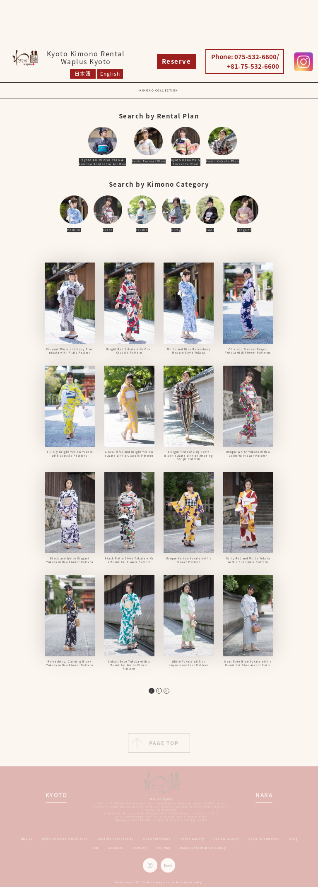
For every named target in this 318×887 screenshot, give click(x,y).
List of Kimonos (157, 842)
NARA (263, 798)
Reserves (115, 851)
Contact (140, 851)
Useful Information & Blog (203, 851)
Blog (293, 842)
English (110, 73)
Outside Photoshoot (115, 842)
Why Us (27, 842)
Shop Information (264, 842)
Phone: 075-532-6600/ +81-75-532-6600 (245, 61)
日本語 (83, 73)
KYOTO (56, 798)
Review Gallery (226, 842)
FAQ (95, 851)
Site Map (163, 851)
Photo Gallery (193, 842)
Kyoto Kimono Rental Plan (65, 842)
